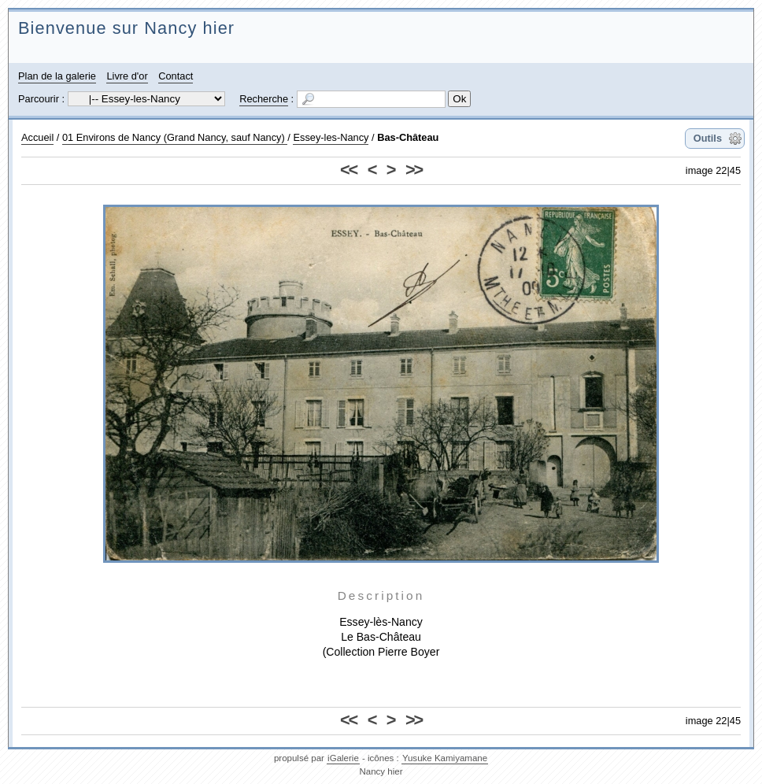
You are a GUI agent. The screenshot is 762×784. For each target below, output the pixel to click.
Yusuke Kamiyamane (444, 758)
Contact (175, 76)
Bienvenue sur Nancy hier (126, 28)
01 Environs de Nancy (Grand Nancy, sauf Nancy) (174, 137)
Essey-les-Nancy (330, 137)
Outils (708, 138)
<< (348, 169)
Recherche (263, 99)
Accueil (37, 137)
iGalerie (343, 758)
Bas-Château (407, 137)
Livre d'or (126, 76)
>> (413, 169)
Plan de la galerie (57, 76)
